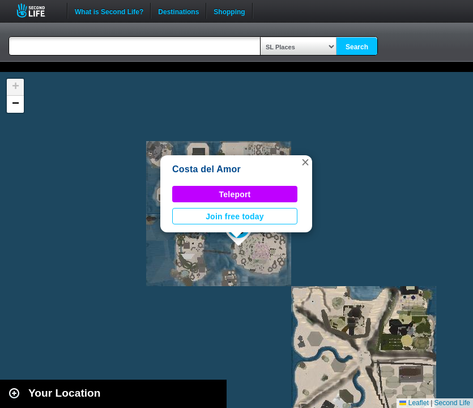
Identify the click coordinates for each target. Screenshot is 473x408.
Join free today (235, 216)
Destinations (178, 11)
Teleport (235, 194)
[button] (305, 162)
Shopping (229, 11)
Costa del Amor (206, 169)
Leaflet (413, 403)
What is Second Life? (109, 11)
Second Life (37, 10)
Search (357, 47)
